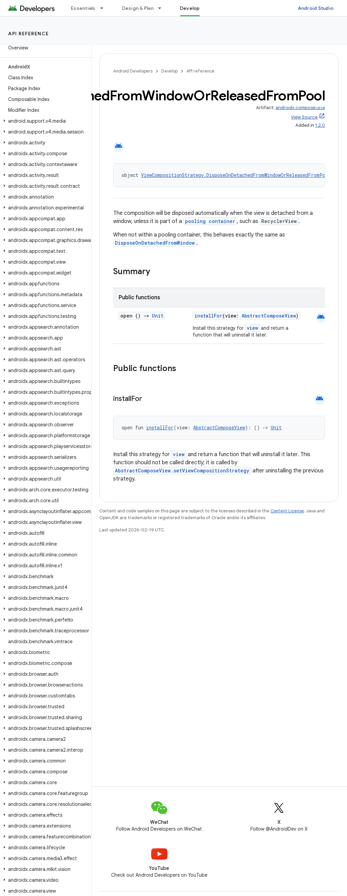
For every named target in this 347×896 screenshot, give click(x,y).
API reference (28, 33)
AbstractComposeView (269, 315)
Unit (157, 315)
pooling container (210, 221)
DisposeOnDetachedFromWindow (155, 243)
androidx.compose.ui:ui (300, 107)
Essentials (83, 8)
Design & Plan (138, 8)
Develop (169, 71)
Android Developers (132, 71)
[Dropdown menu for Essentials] (105, 8)
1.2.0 (320, 125)
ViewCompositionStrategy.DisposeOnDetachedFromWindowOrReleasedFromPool (236, 175)
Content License (287, 511)
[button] (44, 121)
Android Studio (316, 8)
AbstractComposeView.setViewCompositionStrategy (182, 470)
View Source (304, 117)
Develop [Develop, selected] (190, 8)
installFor (208, 315)
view (252, 328)
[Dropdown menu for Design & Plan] (163, 8)
